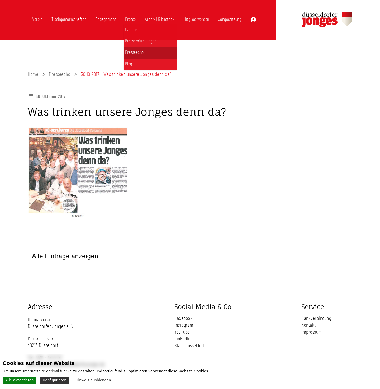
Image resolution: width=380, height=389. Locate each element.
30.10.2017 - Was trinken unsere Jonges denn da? (126, 74)
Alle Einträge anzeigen (65, 256)
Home (33, 74)
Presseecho (59, 74)
